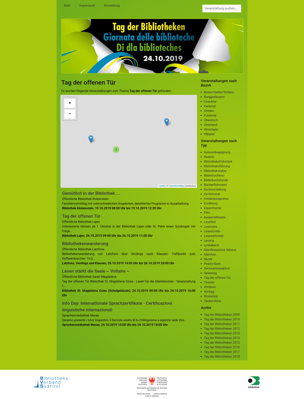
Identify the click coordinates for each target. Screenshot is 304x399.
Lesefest (210, 222)
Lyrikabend (211, 245)
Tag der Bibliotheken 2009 (222, 315)
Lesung (209, 240)
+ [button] (70, 103)
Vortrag (209, 291)
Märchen (210, 254)
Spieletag (210, 273)
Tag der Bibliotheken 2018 (222, 356)
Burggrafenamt (214, 97)
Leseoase (210, 226)
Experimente (212, 208)
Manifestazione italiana (220, 250)
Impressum (87, 5)
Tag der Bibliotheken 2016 (222, 347)
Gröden (209, 111)
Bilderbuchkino (214, 175)
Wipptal (209, 134)
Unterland (210, 125)
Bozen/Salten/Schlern (219, 92)
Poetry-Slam (212, 264)
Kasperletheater (215, 217)
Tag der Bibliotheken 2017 (222, 352)
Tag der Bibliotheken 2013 (222, 333)
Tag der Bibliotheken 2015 (222, 342)
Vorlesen (210, 287)
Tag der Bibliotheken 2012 (222, 328)
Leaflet (162, 186)
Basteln (209, 157)
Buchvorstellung (215, 189)
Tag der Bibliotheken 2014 (222, 338)
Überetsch (211, 120)
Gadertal (210, 106)
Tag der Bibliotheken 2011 (222, 324)
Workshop (211, 296)
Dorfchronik (212, 194)
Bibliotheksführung (217, 166)
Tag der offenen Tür (81, 216)
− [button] (70, 114)
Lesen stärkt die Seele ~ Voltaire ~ (96, 271)
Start (67, 5)
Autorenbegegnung (217, 152)
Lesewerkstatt (214, 236)
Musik (208, 259)
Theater (209, 282)
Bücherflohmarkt (215, 185)
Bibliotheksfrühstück (218, 161)
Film (207, 213)
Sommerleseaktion (217, 268)
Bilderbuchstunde (216, 180)
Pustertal (210, 115)
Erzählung (211, 203)
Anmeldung (112, 5)
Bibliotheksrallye (215, 171)
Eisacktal (210, 101)
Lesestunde (212, 231)
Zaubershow (212, 301)
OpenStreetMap (176, 186)
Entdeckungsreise (216, 199)
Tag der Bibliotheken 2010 (222, 319)
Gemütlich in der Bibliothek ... (91, 193)
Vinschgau (211, 129)
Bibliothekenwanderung (85, 243)
